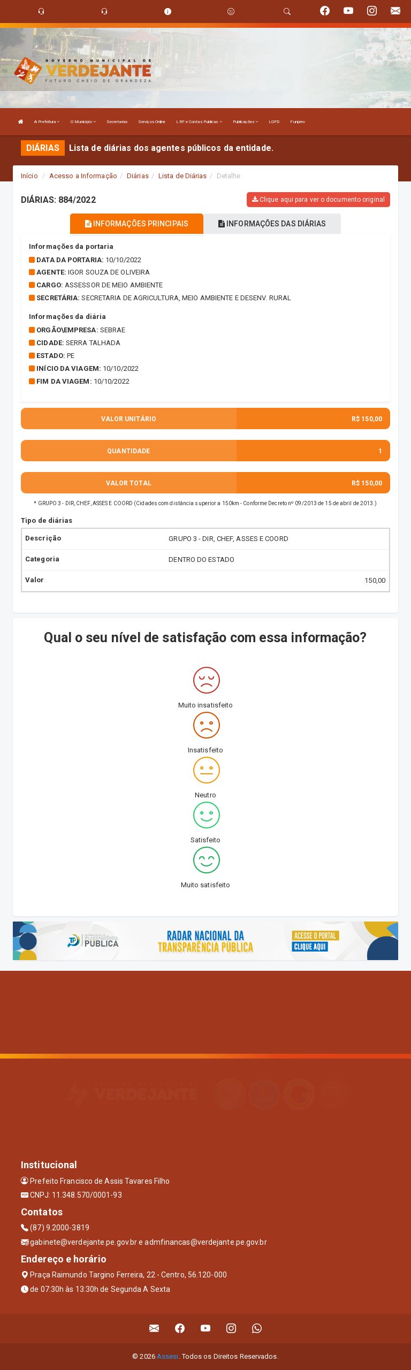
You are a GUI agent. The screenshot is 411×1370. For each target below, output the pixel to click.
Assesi (168, 1356)
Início (29, 176)
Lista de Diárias (182, 176)
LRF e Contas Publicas (199, 121)
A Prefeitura (46, 121)
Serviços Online (152, 121)
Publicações (245, 121)
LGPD (274, 121)
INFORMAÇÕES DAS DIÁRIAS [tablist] (272, 223)
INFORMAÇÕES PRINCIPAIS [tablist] (136, 223)
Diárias (138, 176)
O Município (83, 121)
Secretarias (116, 121)
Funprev (297, 121)
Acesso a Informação (83, 176)
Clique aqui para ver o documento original (318, 199)
